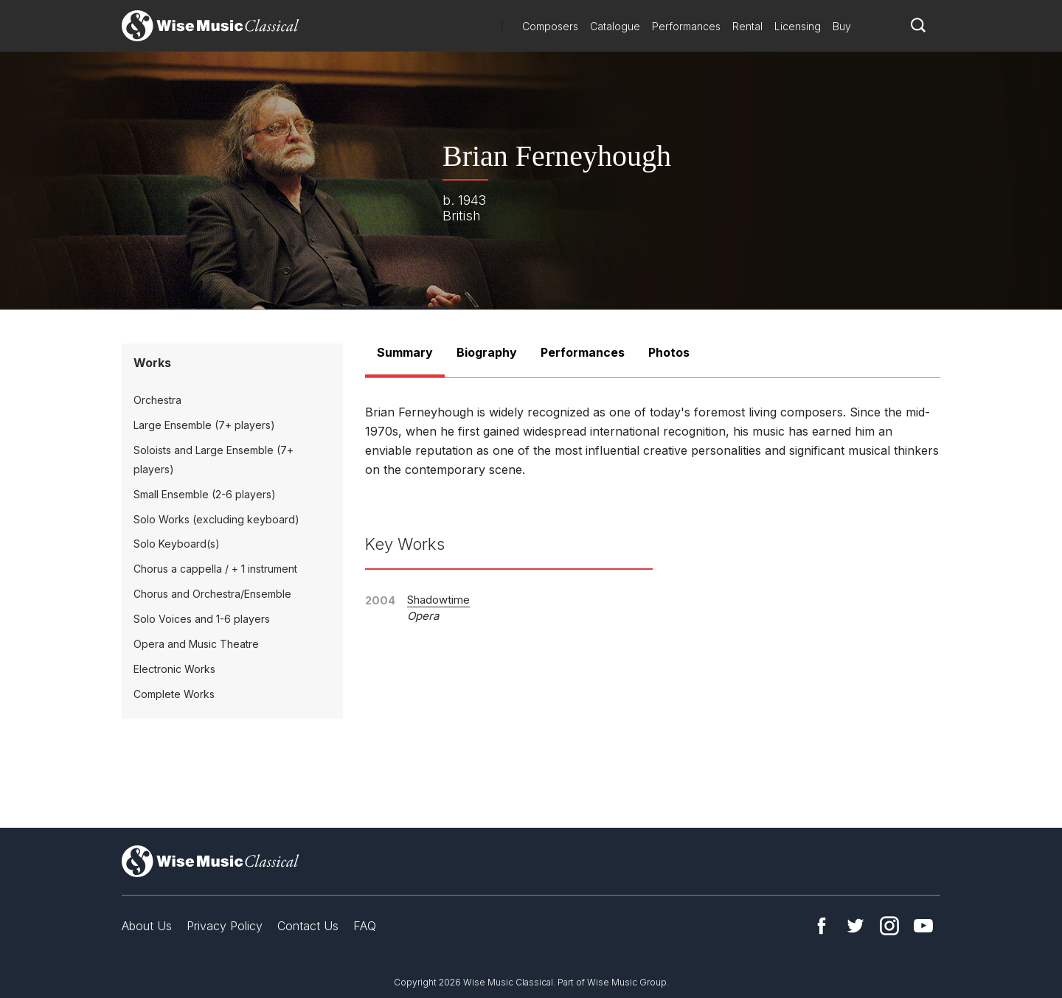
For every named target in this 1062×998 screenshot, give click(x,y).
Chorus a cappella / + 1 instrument (215, 568)
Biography (487, 352)
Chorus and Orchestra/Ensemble (212, 593)
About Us (147, 925)
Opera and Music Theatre (196, 644)
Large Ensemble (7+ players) (204, 425)
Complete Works (174, 694)
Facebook (821, 925)
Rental (747, 26)
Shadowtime (438, 600)
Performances (686, 26)
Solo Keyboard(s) (176, 543)
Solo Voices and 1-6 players (201, 619)
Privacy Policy (225, 925)
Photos (669, 352)
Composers (550, 26)
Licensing (797, 26)
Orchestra (157, 400)
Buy (842, 26)
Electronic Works (174, 669)
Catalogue (615, 26)
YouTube (923, 925)
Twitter (855, 925)
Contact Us (308, 925)
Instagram (889, 925)
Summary (405, 352)
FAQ (364, 925)
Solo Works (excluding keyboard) (216, 519)
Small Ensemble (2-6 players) (204, 494)
